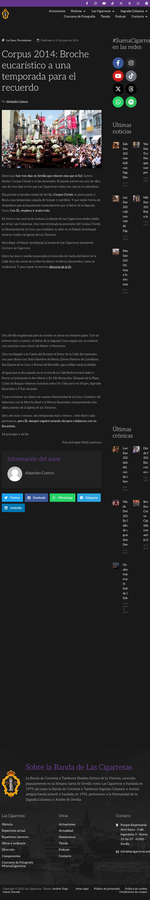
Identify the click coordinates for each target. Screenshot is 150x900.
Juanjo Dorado (11, 884)
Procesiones (24, 40)
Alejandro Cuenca (17, 101)
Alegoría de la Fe (60, 267)
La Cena (11, 40)
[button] (78, 11)
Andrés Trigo (60, 881)
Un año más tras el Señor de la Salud (123, 579)
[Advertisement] (129, 367)
